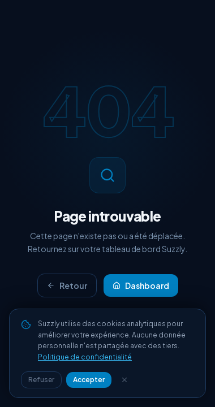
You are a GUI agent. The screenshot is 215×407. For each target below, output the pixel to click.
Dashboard (141, 285)
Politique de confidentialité (85, 357)
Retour (67, 285)
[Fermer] (124, 380)
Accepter (89, 379)
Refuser (41, 379)
